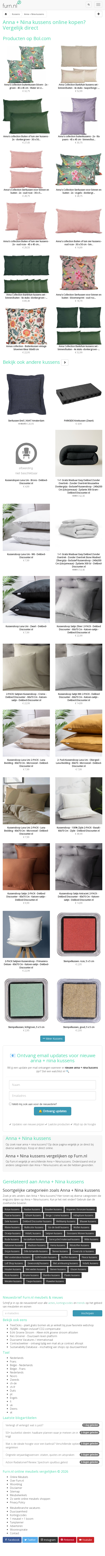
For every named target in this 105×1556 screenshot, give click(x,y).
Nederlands (17, 1358)
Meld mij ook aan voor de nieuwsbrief (33, 1104)
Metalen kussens (13, 1281)
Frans (13, 1361)
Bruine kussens (31, 1275)
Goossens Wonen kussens (80, 1233)
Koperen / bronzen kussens (81, 1209)
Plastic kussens (72, 1275)
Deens (13, 1408)
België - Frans (18, 1368)
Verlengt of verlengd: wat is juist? (52, 1425)
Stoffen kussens (69, 1257)
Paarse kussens (12, 1215)
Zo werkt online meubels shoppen (30, 1498)
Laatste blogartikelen (19, 1418)
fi (10, 1401)
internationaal (45, 1339)
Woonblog (16, 1484)
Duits (13, 1390)
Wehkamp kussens (65, 1221)
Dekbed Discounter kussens (37, 1221)
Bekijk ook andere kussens (35, 362)
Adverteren (16, 1526)
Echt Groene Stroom (22, 1332)
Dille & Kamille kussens (36, 1251)
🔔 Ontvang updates (53, 1111)
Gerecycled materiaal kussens (64, 1239)
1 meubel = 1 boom (21, 1518)
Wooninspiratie (19, 1529)
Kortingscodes (18, 1515)
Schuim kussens (33, 1215)
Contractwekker (19, 1343)
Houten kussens (13, 1269)
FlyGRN (14, 1329)
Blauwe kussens (88, 1221)
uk (11, 1405)
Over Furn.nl (17, 1480)
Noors (13, 1376)
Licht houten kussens (45, 1257)
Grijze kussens (12, 1251)
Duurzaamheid (18, 1511)
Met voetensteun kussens (17, 1257)
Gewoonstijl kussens (38, 1263)
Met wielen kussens (35, 1269)
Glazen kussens (78, 1269)
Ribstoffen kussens (79, 1245)
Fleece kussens (89, 1257)
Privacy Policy (17, 1502)
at (11, 1412)
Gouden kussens (53, 1209)
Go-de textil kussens (58, 1227)
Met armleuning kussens (65, 1263)
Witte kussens (91, 1239)
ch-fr (12, 1387)
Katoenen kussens (14, 1245)
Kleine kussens (12, 1227)
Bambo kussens (51, 1275)
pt (11, 1394)
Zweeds (14, 1379)
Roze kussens (11, 1275)
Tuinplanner (17, 1522)
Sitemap (15, 1491)
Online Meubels (19, 1477)
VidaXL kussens (33, 1233)
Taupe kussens (34, 1281)
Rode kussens (12, 1239)
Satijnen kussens (54, 1233)
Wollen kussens (81, 1227)
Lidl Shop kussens (14, 1263)
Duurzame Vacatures (22, 1339)
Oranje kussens (12, 1233)
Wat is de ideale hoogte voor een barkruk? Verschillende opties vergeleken (52, 1445)
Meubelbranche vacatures (25, 1508)
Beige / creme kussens (57, 1215)
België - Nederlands (21, 1365)
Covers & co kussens (83, 1251)
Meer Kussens (53, 1038)
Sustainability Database (23, 1347)
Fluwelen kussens (55, 1281)
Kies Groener (17, 1336)
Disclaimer (16, 1488)
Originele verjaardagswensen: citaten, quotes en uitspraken (52, 1455)
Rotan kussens (12, 1209)
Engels (13, 1398)
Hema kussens (57, 1245)
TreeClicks (16, 1325)
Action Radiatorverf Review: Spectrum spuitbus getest (52, 1462)
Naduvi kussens (32, 1209)
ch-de (13, 1383)
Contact (14, 1533)
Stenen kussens (60, 1251)
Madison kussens (37, 1245)
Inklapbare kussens (83, 1215)
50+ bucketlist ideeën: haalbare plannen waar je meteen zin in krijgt (52, 1434)
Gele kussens (11, 1221)
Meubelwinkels (18, 1495)
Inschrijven (87, 1313)
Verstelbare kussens (34, 1239)
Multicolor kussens (33, 1227)
